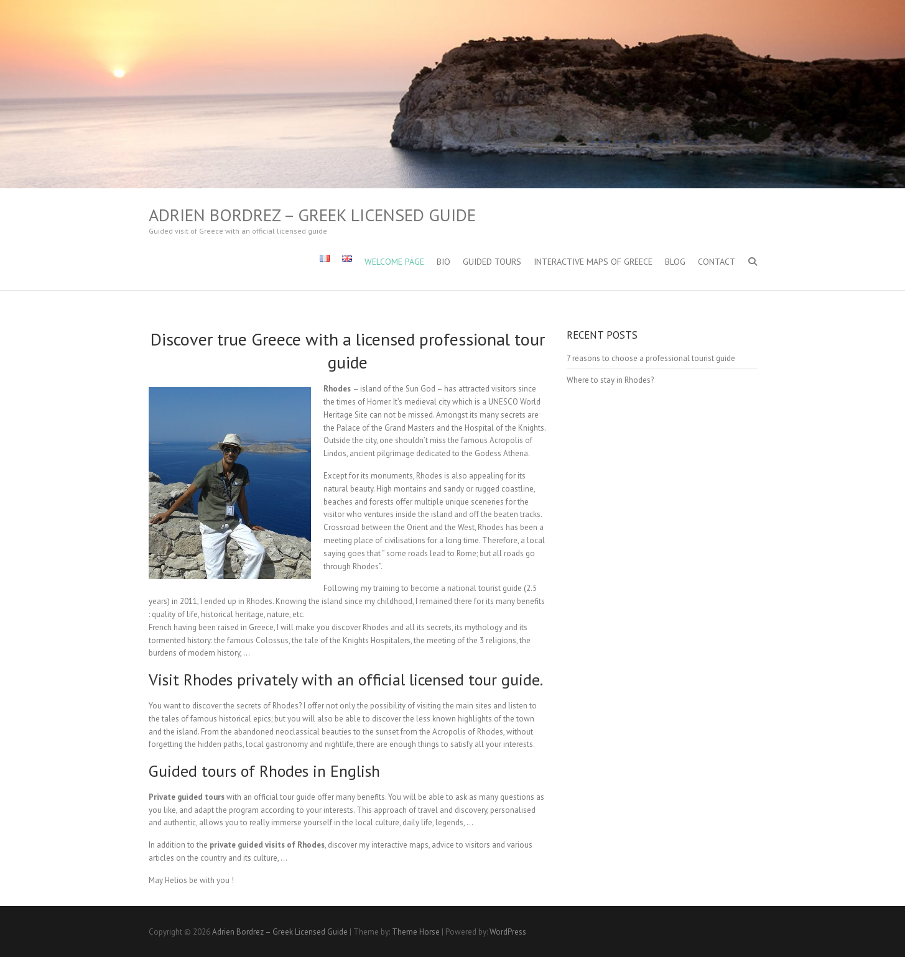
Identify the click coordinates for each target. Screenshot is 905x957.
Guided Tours (492, 261)
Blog (675, 261)
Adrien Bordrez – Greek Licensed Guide (312, 215)
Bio (443, 261)
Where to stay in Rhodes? (610, 380)
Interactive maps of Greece (593, 261)
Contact (716, 261)
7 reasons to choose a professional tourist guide (651, 358)
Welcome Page (394, 261)
